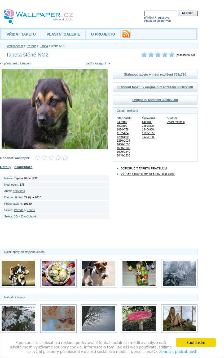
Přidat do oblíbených (157, 20)
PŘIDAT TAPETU (21, 34)
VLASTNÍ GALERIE (63, 34)
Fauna (44, 45)
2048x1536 (123, 155)
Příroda (31, 45)
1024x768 (123, 129)
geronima (19, 191)
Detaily (5, 167)
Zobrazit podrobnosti (178, 352)
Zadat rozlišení (176, 122)
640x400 (147, 122)
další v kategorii (96, 63)
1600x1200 (123, 148)
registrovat (163, 17)
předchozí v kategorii (17, 63)
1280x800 (148, 125)
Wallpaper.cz (15, 45)
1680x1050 (148, 133)
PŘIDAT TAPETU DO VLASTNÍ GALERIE (148, 174)
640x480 (122, 122)
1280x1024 (123, 140)
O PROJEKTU (103, 34)
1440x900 (148, 129)
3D (16, 216)
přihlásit (149, 17)
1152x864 (123, 133)
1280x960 (123, 137)
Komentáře (23, 167)
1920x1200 (148, 137)
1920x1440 (123, 151)
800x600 (122, 125)
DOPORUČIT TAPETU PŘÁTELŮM (144, 168)
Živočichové (28, 216)
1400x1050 (123, 144)
